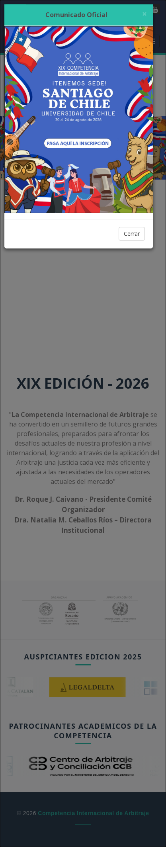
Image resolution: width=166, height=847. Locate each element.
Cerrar (132, 233)
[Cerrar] (144, 14)
